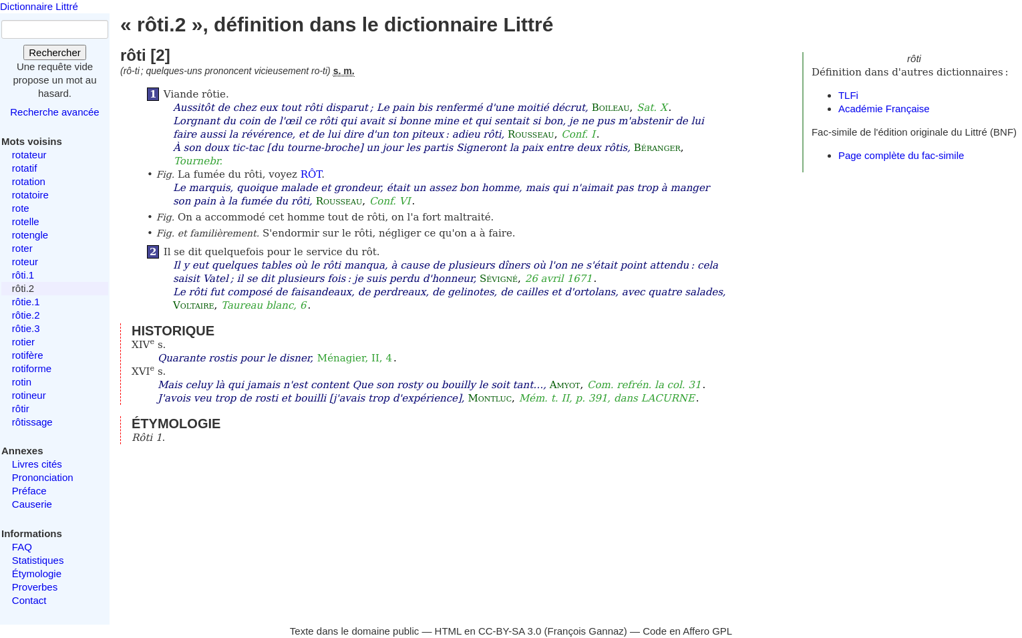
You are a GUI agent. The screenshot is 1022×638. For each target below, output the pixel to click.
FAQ (22, 546)
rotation (28, 181)
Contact (29, 600)
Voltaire (193, 305)
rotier (23, 341)
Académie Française (884, 108)
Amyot (565, 385)
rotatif (24, 168)
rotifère (27, 355)
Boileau (611, 108)
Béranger (657, 148)
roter (22, 248)
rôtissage (32, 422)
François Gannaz (586, 631)
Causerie (32, 504)
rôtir (20, 408)
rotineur (29, 395)
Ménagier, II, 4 (354, 358)
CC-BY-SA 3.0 (510, 631)
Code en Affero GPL (687, 631)
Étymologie (36, 573)
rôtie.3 (26, 328)
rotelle (25, 221)
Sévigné (499, 279)
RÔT (311, 174)
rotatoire (30, 194)
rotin (21, 381)
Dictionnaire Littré (39, 6)
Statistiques (38, 560)
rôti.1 (23, 275)
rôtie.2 (26, 315)
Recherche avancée (54, 112)
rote (20, 208)
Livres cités (37, 464)
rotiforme (31, 368)
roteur (25, 261)
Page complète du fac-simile (901, 155)
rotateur (29, 154)
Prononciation (42, 477)
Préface (29, 490)
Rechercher (55, 52)
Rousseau (531, 134)
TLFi (848, 95)
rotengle (30, 235)
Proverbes (34, 587)
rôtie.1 (26, 301)
